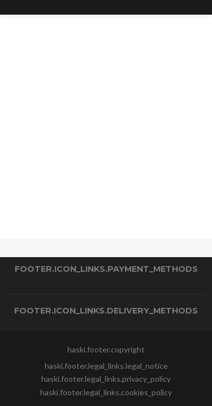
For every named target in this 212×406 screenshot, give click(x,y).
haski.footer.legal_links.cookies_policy (106, 392)
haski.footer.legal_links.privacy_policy (106, 378)
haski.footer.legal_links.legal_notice (106, 365)
